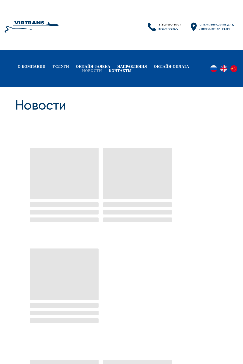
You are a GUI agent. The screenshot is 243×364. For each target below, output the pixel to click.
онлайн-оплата (171, 66)
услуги (60, 66)
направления (132, 66)
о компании (32, 66)
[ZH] (233, 68)
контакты (120, 71)
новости (92, 71)
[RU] (213, 68)
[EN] (223, 68)
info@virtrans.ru (168, 29)
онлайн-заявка (93, 66)
